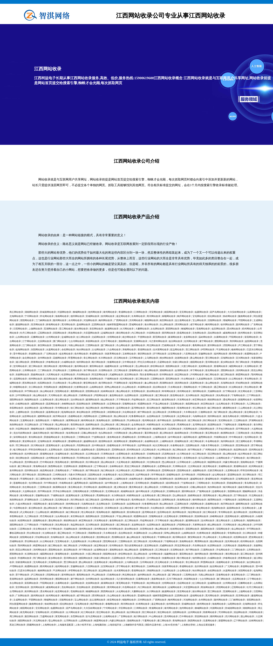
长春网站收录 (177, 445)
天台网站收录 (60, 383)
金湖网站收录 (181, 370)
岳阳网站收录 (20, 378)
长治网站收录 (236, 387)
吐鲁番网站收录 (137, 416)
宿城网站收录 (181, 441)
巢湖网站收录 (175, 337)
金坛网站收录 (68, 445)
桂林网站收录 (108, 391)
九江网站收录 (253, 403)
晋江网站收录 (66, 328)
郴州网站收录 (212, 324)
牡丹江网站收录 (28, 333)
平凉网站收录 (223, 349)
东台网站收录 (16, 583)
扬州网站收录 (138, 345)
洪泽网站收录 (175, 412)
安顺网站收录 (129, 403)
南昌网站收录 (240, 449)
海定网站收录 (92, 408)
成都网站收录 (88, 449)
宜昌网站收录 (177, 403)
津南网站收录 (129, 349)
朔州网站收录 (214, 416)
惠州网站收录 (242, 324)
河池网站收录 (90, 320)
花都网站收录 (60, 358)
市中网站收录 (236, 437)
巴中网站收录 (47, 462)
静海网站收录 (53, 324)
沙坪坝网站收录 (23, 395)
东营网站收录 (138, 391)
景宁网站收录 (22, 574)
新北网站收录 (251, 412)
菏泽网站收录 (83, 458)
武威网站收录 (116, 374)
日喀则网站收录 (206, 428)
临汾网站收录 (175, 341)
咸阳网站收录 (38, 403)
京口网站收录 (35, 387)
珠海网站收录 (103, 420)
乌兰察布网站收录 (158, 341)
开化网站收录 (60, 370)
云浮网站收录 (184, 462)
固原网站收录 (53, 403)
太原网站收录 (55, 449)
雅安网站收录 (144, 458)
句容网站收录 (20, 508)
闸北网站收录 (153, 345)
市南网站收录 (221, 437)
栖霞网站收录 (66, 387)
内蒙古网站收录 (231, 462)
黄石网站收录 (212, 433)
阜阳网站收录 (16, 408)
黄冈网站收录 (169, 333)
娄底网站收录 (184, 333)
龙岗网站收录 (205, 366)
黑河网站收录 (68, 324)
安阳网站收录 (62, 391)
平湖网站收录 (121, 383)
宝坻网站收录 (199, 316)
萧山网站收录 (197, 358)
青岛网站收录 (35, 437)
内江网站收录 (138, 333)
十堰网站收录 (57, 420)
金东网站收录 (138, 424)
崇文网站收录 (245, 391)
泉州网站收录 (16, 453)
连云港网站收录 (183, 320)
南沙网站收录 (129, 337)
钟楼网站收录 (20, 387)
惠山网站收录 (236, 412)
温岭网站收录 (205, 337)
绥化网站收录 (214, 316)
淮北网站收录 (68, 437)
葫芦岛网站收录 (218, 312)
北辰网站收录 (44, 341)
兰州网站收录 (227, 445)
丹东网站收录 (83, 374)
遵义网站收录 (166, 433)
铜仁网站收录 (212, 374)
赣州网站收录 (66, 366)
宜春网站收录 (60, 345)
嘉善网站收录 (53, 412)
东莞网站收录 (190, 458)
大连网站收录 (29, 491)
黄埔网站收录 (221, 366)
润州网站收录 (242, 370)
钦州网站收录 (227, 324)
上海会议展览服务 (205, 624)
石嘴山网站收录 (89, 433)
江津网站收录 (140, 312)
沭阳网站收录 (114, 412)
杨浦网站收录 (111, 328)
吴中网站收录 (98, 445)
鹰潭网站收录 (81, 378)
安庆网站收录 (22, 587)
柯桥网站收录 (153, 424)
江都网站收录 (205, 412)
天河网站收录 (55, 395)
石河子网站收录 (109, 341)
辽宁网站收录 (101, 466)
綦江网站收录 (24, 466)
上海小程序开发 (83, 624)
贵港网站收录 (16, 579)
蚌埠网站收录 (169, 391)
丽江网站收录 (227, 374)
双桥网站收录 (68, 458)
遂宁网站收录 (206, 341)
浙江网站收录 (142, 378)
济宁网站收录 (159, 353)
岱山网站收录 (108, 424)
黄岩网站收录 (29, 441)
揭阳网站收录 (138, 462)
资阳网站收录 (27, 320)
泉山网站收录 (212, 383)
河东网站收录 (184, 399)
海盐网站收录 (207, 395)
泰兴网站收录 (27, 495)
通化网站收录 (230, 399)
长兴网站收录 (169, 424)
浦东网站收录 (114, 437)
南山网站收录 (40, 395)
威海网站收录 (230, 333)
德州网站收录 (77, 316)
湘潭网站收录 (73, 420)
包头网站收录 (105, 433)
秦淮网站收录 (169, 399)
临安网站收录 (218, 328)
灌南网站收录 (166, 370)
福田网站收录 (190, 437)
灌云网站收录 (62, 399)
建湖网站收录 (92, 399)
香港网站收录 (144, 349)
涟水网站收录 (77, 399)
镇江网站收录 (195, 420)
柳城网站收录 (79, 312)
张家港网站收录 (23, 562)
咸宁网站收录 (197, 324)
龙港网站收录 (181, 358)
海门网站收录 (221, 412)
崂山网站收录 (70, 395)
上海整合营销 (188, 624)
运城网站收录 (108, 333)
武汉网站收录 (149, 449)
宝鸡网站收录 (169, 416)
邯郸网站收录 (98, 403)
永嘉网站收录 (53, 349)
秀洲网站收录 (184, 424)
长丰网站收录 (105, 358)
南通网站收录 (251, 353)
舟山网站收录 (123, 345)
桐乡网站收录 (166, 358)
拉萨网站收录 (144, 445)
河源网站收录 (64, 312)
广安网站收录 (238, 458)
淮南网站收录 (96, 378)
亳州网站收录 (149, 420)
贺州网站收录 (20, 366)
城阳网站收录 (236, 366)
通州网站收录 (98, 428)
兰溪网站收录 (75, 370)
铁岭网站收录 (230, 316)
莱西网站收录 (172, 328)
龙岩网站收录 (31, 408)
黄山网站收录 (230, 453)
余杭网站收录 (68, 349)
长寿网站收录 (138, 316)
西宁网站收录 (29, 474)
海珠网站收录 (16, 424)
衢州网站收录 (236, 353)
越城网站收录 (90, 441)
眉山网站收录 (108, 462)
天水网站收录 (175, 387)
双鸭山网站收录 (113, 387)
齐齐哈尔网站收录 (225, 428)
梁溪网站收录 (53, 445)
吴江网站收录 (153, 399)
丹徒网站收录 (138, 399)
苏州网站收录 (144, 437)
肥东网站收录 (29, 383)
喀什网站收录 (98, 362)
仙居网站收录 (131, 395)
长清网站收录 (251, 366)
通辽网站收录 (221, 387)
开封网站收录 (197, 433)
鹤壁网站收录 (242, 374)
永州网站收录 (75, 320)
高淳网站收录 (38, 324)
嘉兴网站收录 (47, 408)
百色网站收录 (199, 333)
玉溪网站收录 (27, 420)
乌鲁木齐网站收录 (210, 445)
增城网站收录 (230, 320)
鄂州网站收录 (24, 545)
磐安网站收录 (90, 383)
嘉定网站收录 (123, 316)
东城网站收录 (62, 453)
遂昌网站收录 (116, 395)
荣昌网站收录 (62, 462)
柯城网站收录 (60, 441)
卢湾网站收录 (16, 566)
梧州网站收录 (35, 378)
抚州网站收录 (245, 333)
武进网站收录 (129, 428)
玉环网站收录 (136, 358)
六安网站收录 (190, 353)
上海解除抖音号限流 (133, 624)
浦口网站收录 (22, 362)
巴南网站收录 (169, 345)
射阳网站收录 (27, 537)
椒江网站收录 (214, 408)
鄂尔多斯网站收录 (149, 374)
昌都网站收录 (75, 416)
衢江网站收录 (123, 424)
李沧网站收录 (251, 378)
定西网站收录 (98, 324)
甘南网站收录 (153, 453)
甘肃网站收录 (70, 466)
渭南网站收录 (190, 387)
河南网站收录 (114, 458)
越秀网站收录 (205, 437)
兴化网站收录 (129, 412)
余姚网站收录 (151, 441)
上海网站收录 (159, 437)
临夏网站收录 (201, 312)
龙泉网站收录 (190, 337)
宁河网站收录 (31, 316)
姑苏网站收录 (29, 416)
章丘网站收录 (90, 358)
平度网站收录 (144, 337)
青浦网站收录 (125, 312)
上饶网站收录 (35, 328)
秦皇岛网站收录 (231, 416)
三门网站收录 (44, 370)
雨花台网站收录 (23, 549)
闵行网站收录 (210, 420)
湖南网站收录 (31, 312)
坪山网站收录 (184, 345)
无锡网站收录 (214, 391)
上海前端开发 (114, 624)
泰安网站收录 (44, 345)
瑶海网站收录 (184, 408)
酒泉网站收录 (125, 341)
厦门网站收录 (108, 345)
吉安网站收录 (175, 353)
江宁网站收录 (29, 341)
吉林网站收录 (116, 466)
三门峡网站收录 (43, 320)
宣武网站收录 (225, 420)
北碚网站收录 (98, 337)
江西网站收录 (92, 345)
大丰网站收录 (190, 412)
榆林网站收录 (238, 349)
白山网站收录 (129, 387)
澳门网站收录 (60, 341)
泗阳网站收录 (16, 399)
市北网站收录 (31, 424)
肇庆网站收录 (144, 353)
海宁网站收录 (90, 370)
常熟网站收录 (50, 387)
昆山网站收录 (142, 366)
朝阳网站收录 (172, 366)
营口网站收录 (192, 349)
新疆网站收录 (86, 466)
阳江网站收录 (149, 612)
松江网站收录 (199, 453)
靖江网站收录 (197, 441)
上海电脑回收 (99, 624)
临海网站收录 (22, 349)
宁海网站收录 (238, 395)
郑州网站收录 (133, 449)
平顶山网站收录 (161, 403)
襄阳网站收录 (77, 391)
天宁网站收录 (123, 399)
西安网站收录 (242, 445)
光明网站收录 (114, 337)
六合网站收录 (114, 349)
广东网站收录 (22, 595)
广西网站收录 (121, 320)
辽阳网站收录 (44, 333)
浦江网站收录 (162, 395)
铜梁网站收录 (214, 462)
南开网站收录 (60, 416)
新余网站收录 (153, 391)
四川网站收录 (92, 462)
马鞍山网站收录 (76, 345)
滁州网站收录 (81, 366)
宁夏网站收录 (149, 620)
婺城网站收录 (75, 441)
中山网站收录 (16, 462)
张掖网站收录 (114, 362)
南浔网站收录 (105, 383)
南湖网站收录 (121, 441)
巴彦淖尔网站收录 (27, 570)
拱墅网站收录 (98, 412)
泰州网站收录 (110, 312)
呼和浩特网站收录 (38, 449)
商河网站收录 (153, 316)
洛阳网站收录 (42, 420)
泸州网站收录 (197, 374)
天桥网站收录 (86, 395)
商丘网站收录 (16, 312)
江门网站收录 (29, 345)
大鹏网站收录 (142, 328)
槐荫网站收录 (169, 408)
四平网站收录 (242, 428)
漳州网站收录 (184, 391)
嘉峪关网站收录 (41, 433)
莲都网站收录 (20, 483)
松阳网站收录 (44, 383)
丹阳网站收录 (83, 445)
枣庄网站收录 (238, 403)
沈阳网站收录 (192, 445)
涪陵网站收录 (214, 320)
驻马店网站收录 (206, 458)
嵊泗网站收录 (230, 408)
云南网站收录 (223, 458)
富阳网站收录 (251, 337)
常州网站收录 (62, 408)
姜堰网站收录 (136, 370)
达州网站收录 (53, 458)
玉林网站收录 (129, 353)
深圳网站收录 (20, 437)
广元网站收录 (50, 353)
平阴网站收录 (245, 320)
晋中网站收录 (20, 353)
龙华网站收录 (44, 358)
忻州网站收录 (166, 374)
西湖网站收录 (166, 383)
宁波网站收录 (98, 437)
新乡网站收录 (227, 362)
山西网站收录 (199, 462)
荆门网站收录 (242, 362)
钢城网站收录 (188, 328)
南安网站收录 (166, 320)
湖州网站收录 (199, 391)
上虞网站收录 (22, 412)
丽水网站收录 (81, 328)
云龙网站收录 (47, 399)
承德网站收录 (35, 353)
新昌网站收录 (177, 395)
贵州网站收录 (31, 462)
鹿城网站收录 (136, 441)
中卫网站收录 (205, 387)
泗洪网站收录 (181, 383)
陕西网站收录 (55, 466)
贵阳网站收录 (103, 449)
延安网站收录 (131, 374)
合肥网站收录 (123, 453)
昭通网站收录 (144, 403)
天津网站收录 (108, 453)
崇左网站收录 (29, 487)
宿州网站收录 (256, 449)
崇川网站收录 (38, 445)
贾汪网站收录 (212, 358)
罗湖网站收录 (256, 420)
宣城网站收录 (92, 316)
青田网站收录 (77, 424)
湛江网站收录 (35, 366)
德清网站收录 (105, 441)
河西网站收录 (190, 428)
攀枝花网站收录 (17, 533)
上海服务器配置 (65, 624)
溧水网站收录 (233, 328)
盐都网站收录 (68, 428)
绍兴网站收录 (127, 378)
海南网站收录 (62, 316)
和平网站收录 (129, 445)
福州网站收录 (221, 353)
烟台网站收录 (66, 378)
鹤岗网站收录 (214, 399)
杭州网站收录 (31, 453)
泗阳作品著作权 (153, 624)
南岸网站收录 (108, 408)
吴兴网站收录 (192, 395)
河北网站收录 (153, 462)
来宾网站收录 (207, 403)
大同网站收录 (121, 433)
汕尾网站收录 (254, 312)
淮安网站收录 (96, 328)
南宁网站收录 (195, 449)
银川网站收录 (20, 449)
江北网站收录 (240, 420)
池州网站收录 (95, 312)
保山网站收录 (47, 391)
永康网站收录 (221, 337)
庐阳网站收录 (101, 395)
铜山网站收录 (151, 370)
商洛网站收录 (75, 333)
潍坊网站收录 (50, 366)
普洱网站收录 (212, 362)
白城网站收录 (68, 362)
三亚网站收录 (242, 433)
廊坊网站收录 (123, 333)
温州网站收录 (179, 420)
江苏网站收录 (24, 529)
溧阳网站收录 (227, 370)
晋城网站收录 (136, 324)
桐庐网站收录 (184, 316)
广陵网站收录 (83, 428)
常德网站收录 (24, 558)
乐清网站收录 (105, 370)
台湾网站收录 (16, 591)
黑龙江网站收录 (132, 466)
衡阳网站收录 (192, 403)
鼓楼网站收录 (114, 445)
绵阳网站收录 (247, 416)
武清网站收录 (169, 453)
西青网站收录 (38, 362)
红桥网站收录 (81, 387)
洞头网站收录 (223, 395)
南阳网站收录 (171, 312)
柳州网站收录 (88, 420)
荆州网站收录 (236, 341)
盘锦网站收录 (83, 324)
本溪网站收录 (144, 387)
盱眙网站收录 (242, 383)
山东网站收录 (22, 337)
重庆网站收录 (151, 433)
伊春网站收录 (53, 362)
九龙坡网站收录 (204, 378)
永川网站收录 (127, 328)
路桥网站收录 (92, 424)
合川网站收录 (184, 453)
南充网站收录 (138, 453)
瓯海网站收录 (68, 412)
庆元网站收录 (121, 358)
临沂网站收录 (245, 453)
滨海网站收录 (227, 358)
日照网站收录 (20, 328)
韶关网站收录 (50, 378)
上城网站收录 (166, 441)
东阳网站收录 (38, 349)
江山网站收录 (245, 408)
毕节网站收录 (31, 391)
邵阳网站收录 (92, 391)
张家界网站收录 (113, 353)
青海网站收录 (40, 466)
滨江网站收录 (121, 370)
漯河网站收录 (181, 324)
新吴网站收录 (212, 370)
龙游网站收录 (147, 395)
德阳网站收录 (197, 362)
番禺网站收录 (199, 345)
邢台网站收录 (251, 387)
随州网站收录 (60, 320)
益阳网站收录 (252, 341)
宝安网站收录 (221, 378)
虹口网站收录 (83, 337)
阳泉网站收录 (83, 403)
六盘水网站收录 (23, 504)
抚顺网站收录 (245, 399)
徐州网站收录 (108, 316)
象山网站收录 (151, 383)
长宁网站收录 (230, 391)
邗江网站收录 (22, 445)
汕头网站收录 (223, 403)
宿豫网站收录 (245, 424)
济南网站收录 (225, 449)
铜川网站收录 (57, 433)
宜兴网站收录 (242, 358)
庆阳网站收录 (60, 333)
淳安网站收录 (156, 312)
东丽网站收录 (22, 374)
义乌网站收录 (151, 358)
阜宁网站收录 (197, 370)
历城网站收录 (16, 541)
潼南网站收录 (247, 462)
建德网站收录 (22, 324)
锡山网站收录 (108, 399)
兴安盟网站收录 (91, 333)
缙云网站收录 (199, 408)
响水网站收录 (83, 349)
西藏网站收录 (149, 466)
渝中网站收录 (175, 437)
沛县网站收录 (22, 428)
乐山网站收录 (166, 324)
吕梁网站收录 (164, 362)
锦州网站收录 (83, 362)
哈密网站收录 (24, 520)
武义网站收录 (27, 512)
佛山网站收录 (123, 391)
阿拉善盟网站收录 (18, 604)
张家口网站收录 (180, 362)
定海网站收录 (44, 441)
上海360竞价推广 (171, 624)
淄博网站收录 (118, 420)
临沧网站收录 (66, 353)
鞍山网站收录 (121, 416)
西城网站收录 (129, 437)
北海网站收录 (16, 316)
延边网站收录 (177, 349)
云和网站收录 (29, 370)
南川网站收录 (253, 458)
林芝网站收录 (199, 399)
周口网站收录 (129, 458)
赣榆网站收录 (38, 428)
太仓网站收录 (98, 349)
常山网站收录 (75, 383)
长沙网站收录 (164, 449)
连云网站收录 (159, 412)
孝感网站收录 (96, 353)
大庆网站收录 (53, 374)
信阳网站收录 (38, 458)
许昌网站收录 (153, 333)
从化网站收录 (157, 328)
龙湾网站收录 (199, 424)
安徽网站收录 (205, 353)
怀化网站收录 (47, 316)
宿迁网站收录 (214, 453)
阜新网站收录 (92, 341)
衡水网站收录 (151, 324)
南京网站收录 (77, 453)
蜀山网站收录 (62, 424)
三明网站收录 (83, 437)
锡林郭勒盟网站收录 (117, 324)
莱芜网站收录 (159, 337)
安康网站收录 (140, 341)
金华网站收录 (127, 366)
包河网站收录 (251, 437)
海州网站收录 (227, 441)
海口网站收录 (179, 449)
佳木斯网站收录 (161, 349)
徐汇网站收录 (77, 408)
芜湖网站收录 (50, 328)
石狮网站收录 (38, 337)
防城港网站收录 (48, 312)
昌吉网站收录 (159, 387)
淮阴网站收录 (53, 428)
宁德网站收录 (111, 378)
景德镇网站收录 (52, 437)
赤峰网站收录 (68, 403)
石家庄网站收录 (72, 449)
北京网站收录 (92, 453)
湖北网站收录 (22, 458)
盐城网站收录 (68, 337)
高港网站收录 (197, 383)
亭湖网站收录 (27, 478)
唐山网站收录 (136, 433)
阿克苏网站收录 (100, 374)
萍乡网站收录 (133, 420)
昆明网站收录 (118, 449)
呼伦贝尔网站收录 (147, 362)
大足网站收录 (123, 462)
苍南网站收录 (203, 328)
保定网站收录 (181, 374)
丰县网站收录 (212, 441)
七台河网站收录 (76, 341)
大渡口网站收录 (189, 366)
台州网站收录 (53, 337)
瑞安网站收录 (136, 383)
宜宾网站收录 (186, 312)
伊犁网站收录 (207, 349)
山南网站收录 (96, 387)
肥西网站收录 (16, 554)
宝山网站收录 (199, 320)
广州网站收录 (210, 449)
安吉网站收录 (38, 412)
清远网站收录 (98, 458)
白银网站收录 (22, 403)
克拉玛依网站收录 (22, 433)
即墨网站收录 (75, 358)
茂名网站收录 (214, 333)
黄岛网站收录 (153, 408)
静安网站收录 (157, 366)
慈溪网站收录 (214, 424)
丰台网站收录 (188, 378)
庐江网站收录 (245, 345)
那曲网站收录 (38, 374)
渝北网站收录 (29, 358)
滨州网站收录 (136, 320)
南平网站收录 (164, 420)
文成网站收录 (20, 599)
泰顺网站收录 (169, 316)
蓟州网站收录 (249, 328)
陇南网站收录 (245, 316)
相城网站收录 (159, 428)
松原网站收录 (68, 374)
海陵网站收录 (31, 399)
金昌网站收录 (153, 416)
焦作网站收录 (81, 353)
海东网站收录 (73, 433)
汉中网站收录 (129, 362)
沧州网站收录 (191, 341)
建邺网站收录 (44, 416)
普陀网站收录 (172, 378)
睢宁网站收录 (144, 412)
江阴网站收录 (157, 378)
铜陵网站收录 (151, 320)
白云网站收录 (236, 378)
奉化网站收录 (83, 412)
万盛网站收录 (159, 458)
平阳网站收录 (236, 337)
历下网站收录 (47, 424)
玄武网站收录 (175, 428)
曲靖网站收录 (181, 433)
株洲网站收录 (227, 433)
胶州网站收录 (214, 345)
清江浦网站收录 (244, 441)
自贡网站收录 (114, 403)
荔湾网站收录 (138, 408)
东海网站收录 (227, 383)
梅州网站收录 (105, 320)
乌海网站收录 (199, 416)
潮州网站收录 (77, 462)
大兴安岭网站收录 (237, 312)
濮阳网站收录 (221, 341)
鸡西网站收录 (90, 416)
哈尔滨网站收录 (161, 445)
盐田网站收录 (123, 408)
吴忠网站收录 (184, 416)
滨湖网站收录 (114, 428)
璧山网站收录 (169, 462)
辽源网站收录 (105, 416)
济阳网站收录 (230, 345)
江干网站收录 (253, 395)
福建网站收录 (111, 366)
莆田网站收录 (96, 366)
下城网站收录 (230, 424)
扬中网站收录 (144, 428)
